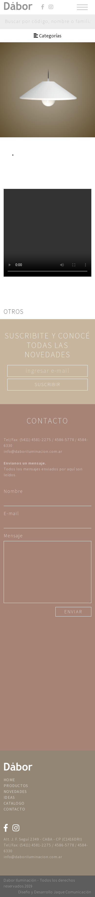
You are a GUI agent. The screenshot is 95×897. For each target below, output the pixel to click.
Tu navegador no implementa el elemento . (47, 233)
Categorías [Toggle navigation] (47, 35)
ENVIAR (73, 611)
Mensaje (13, 535)
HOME (9, 779)
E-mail (11, 513)
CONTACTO (14, 809)
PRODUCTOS (16, 785)
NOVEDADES (15, 791)
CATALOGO (14, 803)
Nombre (13, 491)
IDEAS (9, 797)
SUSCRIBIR (47, 384)
